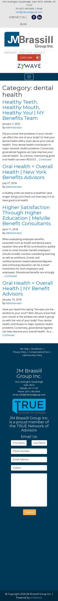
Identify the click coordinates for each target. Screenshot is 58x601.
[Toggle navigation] (29, 77)
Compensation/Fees (39, 351)
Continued (45, 159)
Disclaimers (37, 348)
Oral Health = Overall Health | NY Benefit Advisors (27, 288)
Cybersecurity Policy (32, 355)
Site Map (24, 348)
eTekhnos (36, 597)
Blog (23, 24)
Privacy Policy (20, 351)
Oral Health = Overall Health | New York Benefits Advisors (27, 171)
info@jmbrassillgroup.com (29, 12)
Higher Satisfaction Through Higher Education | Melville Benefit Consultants (26, 215)
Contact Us (17, 17)
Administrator (14, 127)
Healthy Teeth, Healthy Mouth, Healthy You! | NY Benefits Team (23, 110)
